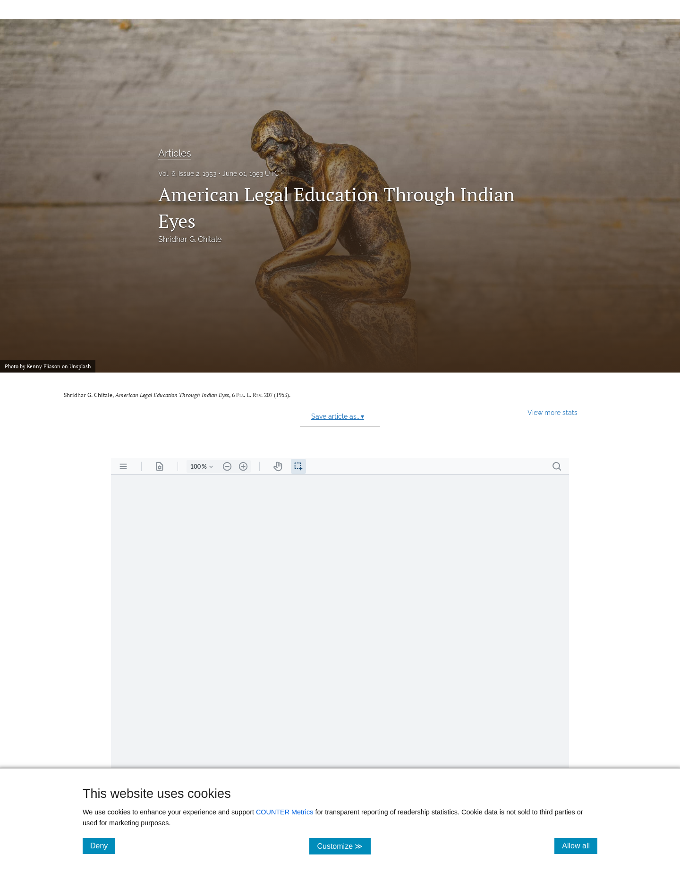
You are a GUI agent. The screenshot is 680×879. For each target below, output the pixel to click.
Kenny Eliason (43, 366)
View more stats (552, 412)
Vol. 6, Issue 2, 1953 (187, 173)
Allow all (579, 845)
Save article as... (337, 416)
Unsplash (80, 366)
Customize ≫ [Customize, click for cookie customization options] (343, 845)
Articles (174, 153)
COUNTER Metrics (285, 812)
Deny (102, 845)
